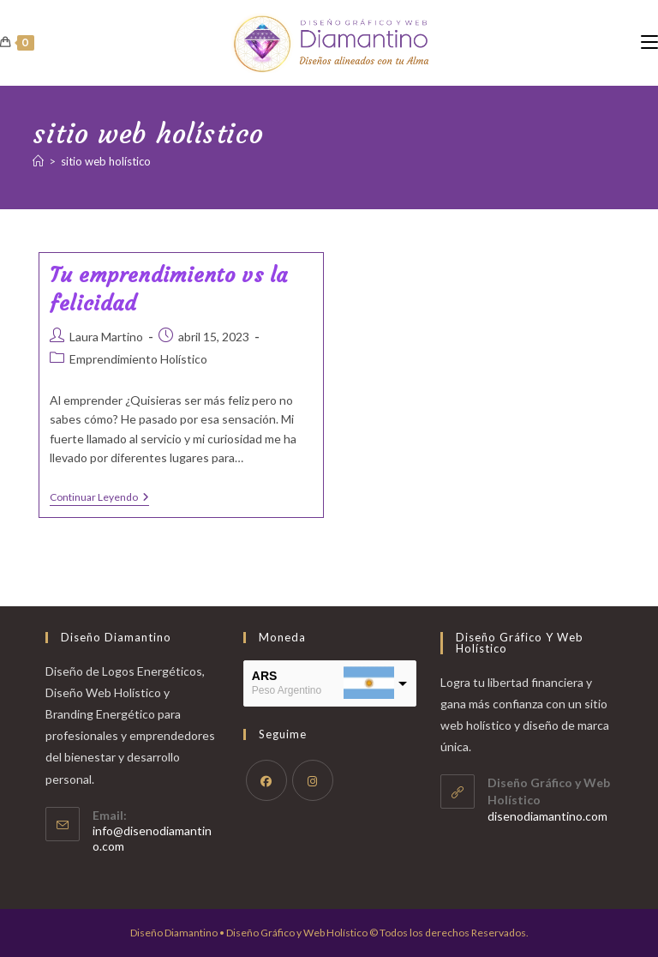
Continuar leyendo (99, 498)
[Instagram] (312, 780)
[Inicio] (38, 161)
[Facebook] (266, 780)
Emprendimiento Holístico (138, 359)
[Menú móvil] (649, 42)
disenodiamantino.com (547, 816)
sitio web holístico (106, 161)
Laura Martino (106, 336)
